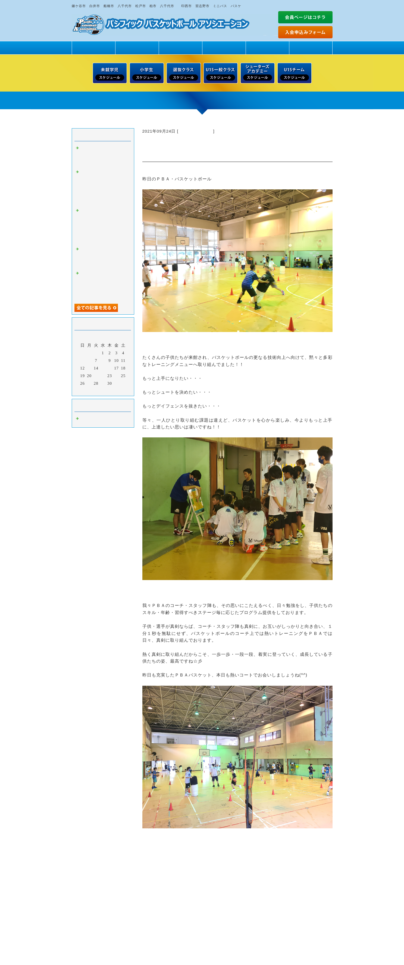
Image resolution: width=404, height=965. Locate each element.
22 (103, 376)
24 (116, 376)
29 (103, 383)
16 (109, 368)
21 (96, 376)
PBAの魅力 (136, 47)
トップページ (93, 47)
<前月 (91, 390)
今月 (103, 390)
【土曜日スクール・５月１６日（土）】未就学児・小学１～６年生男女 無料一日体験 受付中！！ (106, 225)
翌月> (114, 390)
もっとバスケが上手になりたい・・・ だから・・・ (104, 155)
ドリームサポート (310, 47)
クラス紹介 (180, 47)
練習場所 (267, 47)
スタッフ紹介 (224, 47)
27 (89, 383)
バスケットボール (195, 131)
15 (103, 368)
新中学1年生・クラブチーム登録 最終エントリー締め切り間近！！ (104, 256)
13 (89, 368)
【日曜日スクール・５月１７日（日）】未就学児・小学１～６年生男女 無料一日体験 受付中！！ (106, 186)
